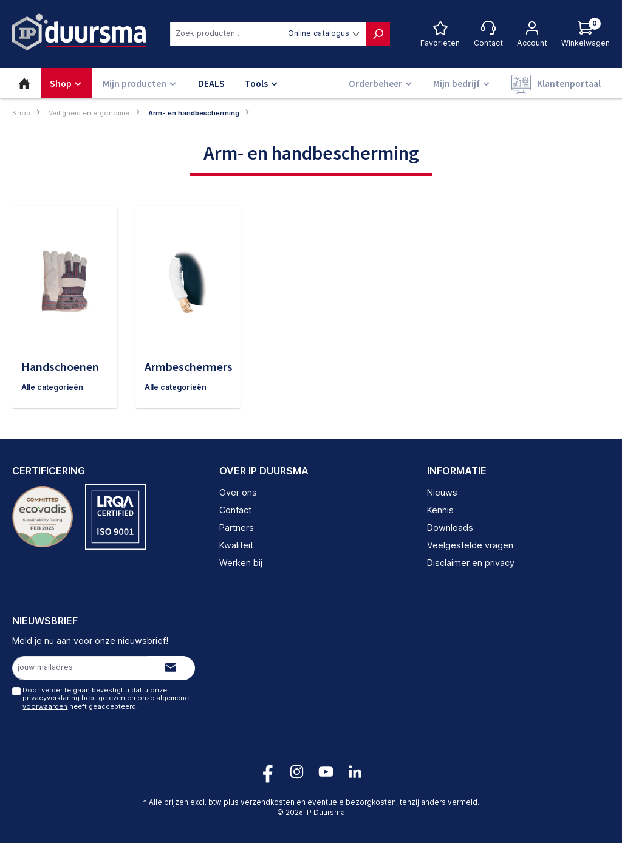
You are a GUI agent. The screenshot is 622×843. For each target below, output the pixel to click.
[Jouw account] (532, 34)
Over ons (238, 493)
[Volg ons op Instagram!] (296, 771)
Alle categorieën (52, 387)
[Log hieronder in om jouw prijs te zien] (585, 34)
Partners (236, 527)
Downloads (450, 527)
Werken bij (240, 563)
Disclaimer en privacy (470, 563)
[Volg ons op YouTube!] (326, 771)
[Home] (24, 83)
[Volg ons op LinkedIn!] (355, 771)
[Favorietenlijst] (440, 34)
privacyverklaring (51, 698)
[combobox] (226, 34)
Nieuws (442, 493)
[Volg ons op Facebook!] (267, 771)
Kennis (440, 510)
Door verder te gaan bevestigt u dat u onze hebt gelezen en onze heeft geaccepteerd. (105, 698)
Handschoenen (60, 366)
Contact (235, 510)
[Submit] (170, 668)
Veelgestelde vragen (470, 545)
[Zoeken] (378, 34)
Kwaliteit (236, 545)
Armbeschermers (189, 366)
